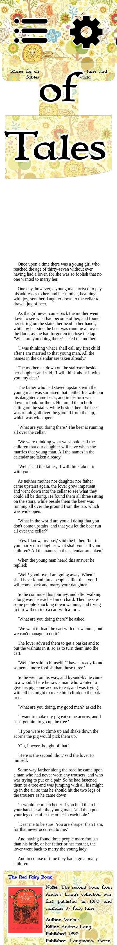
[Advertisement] (58, 198)
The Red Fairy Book (30, 877)
